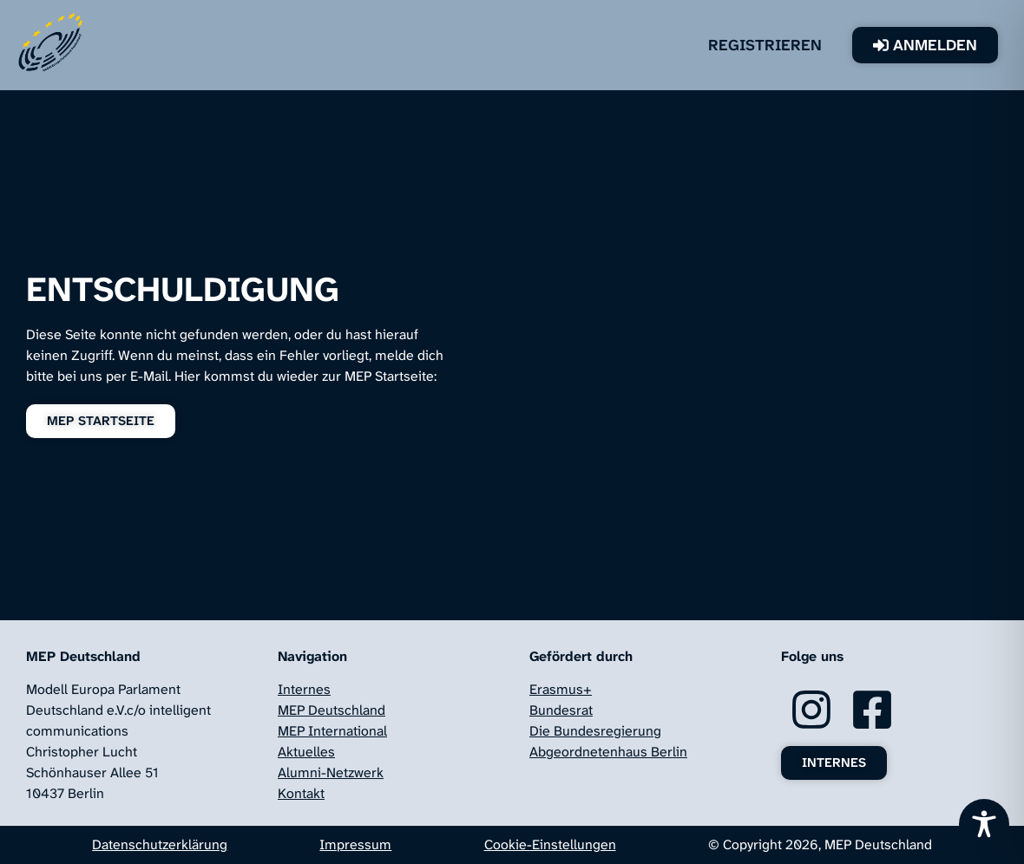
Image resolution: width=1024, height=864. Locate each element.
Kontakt (301, 793)
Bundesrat (561, 710)
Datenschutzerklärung (159, 844)
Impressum (355, 844)
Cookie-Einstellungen (550, 844)
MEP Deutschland (331, 710)
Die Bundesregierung (595, 731)
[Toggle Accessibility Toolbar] (984, 824)
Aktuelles (306, 752)
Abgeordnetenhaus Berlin (608, 752)
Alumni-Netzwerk (331, 772)
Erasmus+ (560, 689)
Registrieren (765, 45)
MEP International (332, 731)
